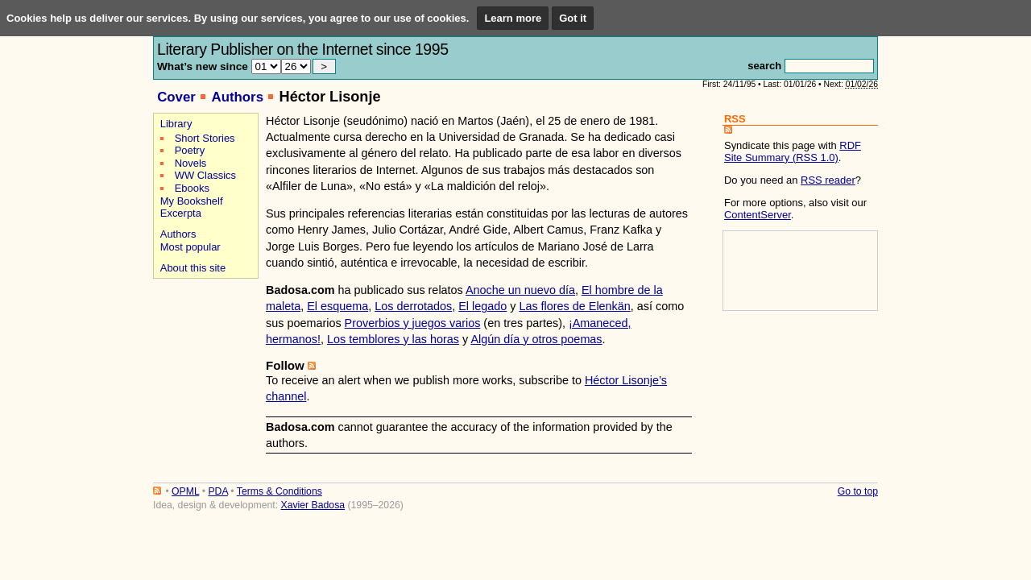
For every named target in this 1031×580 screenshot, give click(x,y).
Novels (191, 163)
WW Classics (205, 175)
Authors (237, 97)
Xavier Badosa (312, 505)
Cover (176, 97)
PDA (217, 491)
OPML (185, 491)
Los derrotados (413, 306)
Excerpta (180, 213)
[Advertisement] (203, 339)
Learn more (512, 18)
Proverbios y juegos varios (413, 323)
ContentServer (757, 215)
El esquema (337, 306)
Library (176, 124)
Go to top (858, 491)
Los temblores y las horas (393, 339)
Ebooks (192, 188)
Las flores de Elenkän (574, 306)
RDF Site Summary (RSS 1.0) (792, 151)
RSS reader (828, 180)
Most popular (190, 247)
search (764, 66)
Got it (572, 18)
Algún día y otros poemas (536, 339)
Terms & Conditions (279, 491)
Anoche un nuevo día (520, 290)
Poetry (190, 150)
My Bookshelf (191, 201)
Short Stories (205, 138)
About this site (193, 268)
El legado (482, 306)
